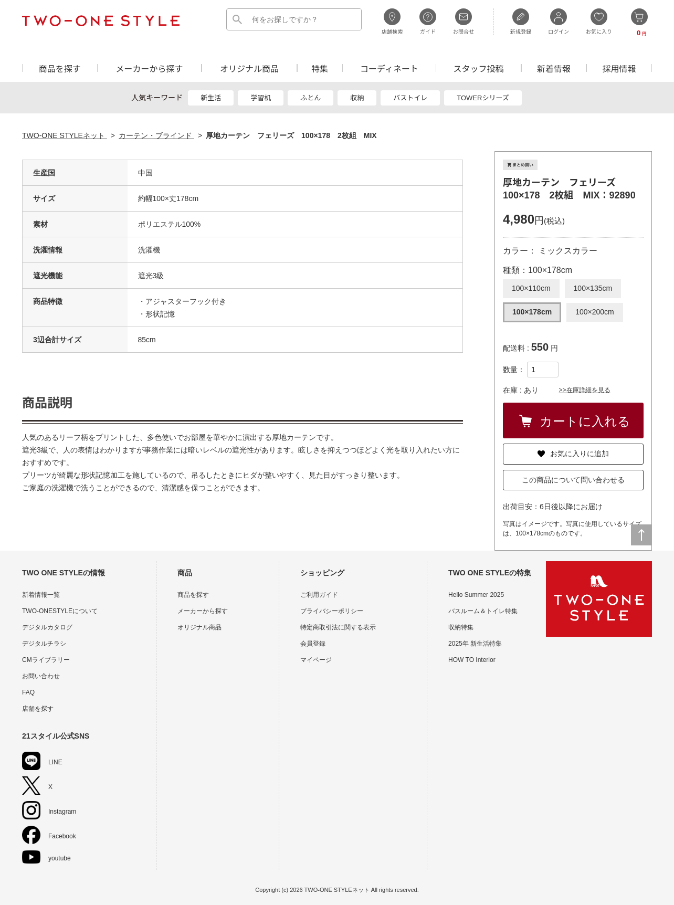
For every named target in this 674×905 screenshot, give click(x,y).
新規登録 (520, 21)
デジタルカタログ (47, 627)
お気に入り (599, 21)
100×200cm (594, 312)
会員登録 (312, 643)
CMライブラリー (46, 660)
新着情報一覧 (41, 594)
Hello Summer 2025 (476, 594)
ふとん (310, 98)
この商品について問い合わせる (573, 480)
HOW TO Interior (472, 660)
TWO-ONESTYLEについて (60, 611)
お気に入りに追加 (573, 453)
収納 (357, 98)
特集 (319, 68)
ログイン (558, 21)
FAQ (28, 692)
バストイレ (410, 98)
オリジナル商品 (249, 68)
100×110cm (531, 288)
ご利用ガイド (319, 594)
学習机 (260, 98)
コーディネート (389, 68)
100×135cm (593, 288)
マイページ (316, 660)
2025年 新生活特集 (475, 643)
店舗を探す (38, 708)
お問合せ (463, 21)
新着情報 (554, 68)
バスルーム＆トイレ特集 (483, 611)
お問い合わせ (41, 676)
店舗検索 (392, 21)
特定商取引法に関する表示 (338, 627)
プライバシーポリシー (331, 611)
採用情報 (619, 68)
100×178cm (532, 312)
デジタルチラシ (44, 643)
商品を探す (60, 68)
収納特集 (460, 627)
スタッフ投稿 (478, 68)
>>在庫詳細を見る (584, 390)
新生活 (211, 98)
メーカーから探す (149, 68)
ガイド (427, 21)
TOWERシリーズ (483, 98)
